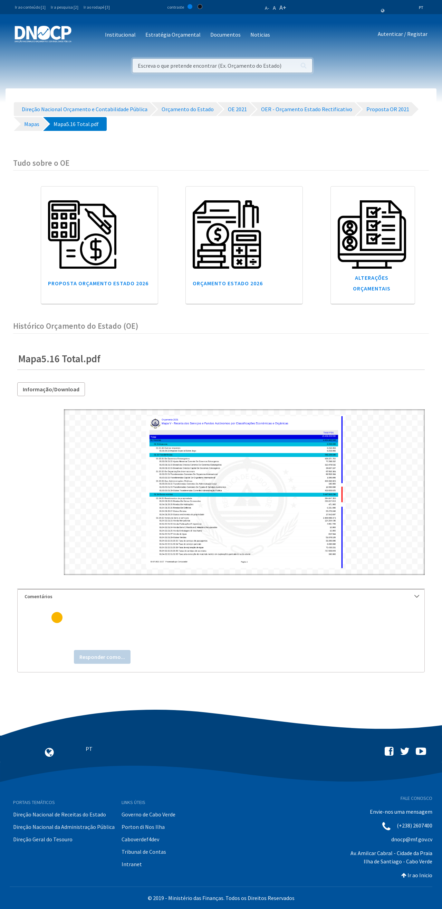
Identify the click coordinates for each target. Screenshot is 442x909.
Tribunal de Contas (144, 851)
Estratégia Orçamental (173, 34)
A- (267, 8)
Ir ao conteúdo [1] (30, 7)
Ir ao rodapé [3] (97, 7)
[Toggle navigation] (80, 35)
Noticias (260, 34)
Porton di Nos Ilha (143, 826)
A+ (282, 7)
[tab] (221, 597)
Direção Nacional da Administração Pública (64, 826)
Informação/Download (51, 389)
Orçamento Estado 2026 (228, 283)
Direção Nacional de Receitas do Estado (59, 814)
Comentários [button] (222, 596)
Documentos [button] (225, 34)
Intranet (132, 864)
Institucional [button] (120, 34)
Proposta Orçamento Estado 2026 (98, 283)
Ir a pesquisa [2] (64, 7)
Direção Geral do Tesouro (43, 839)
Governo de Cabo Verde (148, 814)
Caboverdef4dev (140, 839)
